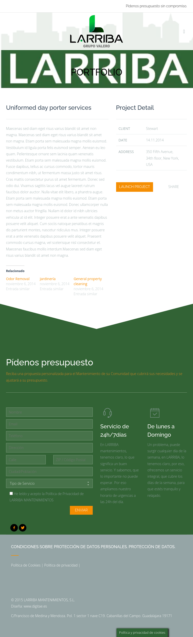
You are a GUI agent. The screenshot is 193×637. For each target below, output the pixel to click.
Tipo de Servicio (49, 483)
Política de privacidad (61, 565)
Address (126, 151)
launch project (134, 187)
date (123, 140)
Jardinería (48, 278)
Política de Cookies (25, 565)
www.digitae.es (35, 606)
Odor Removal (17, 278)
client (124, 128)
